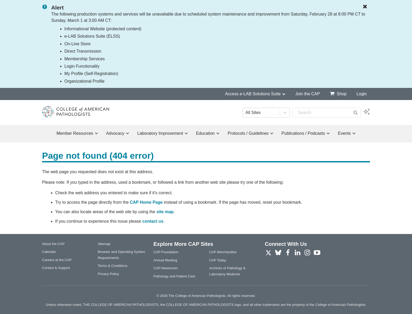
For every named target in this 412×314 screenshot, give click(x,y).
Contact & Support (56, 268)
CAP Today (217, 260)
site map (164, 212)
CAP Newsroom (165, 268)
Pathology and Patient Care (174, 276)
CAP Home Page (146, 202)
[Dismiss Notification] (366, 7)
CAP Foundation (165, 252)
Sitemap (104, 244)
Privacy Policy (108, 274)
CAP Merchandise (223, 252)
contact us (152, 221)
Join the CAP (307, 94)
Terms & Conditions (112, 266)
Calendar (49, 252)
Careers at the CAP (57, 260)
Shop (338, 93)
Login (362, 94)
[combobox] (321, 113)
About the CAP (53, 244)
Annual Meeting (165, 260)
